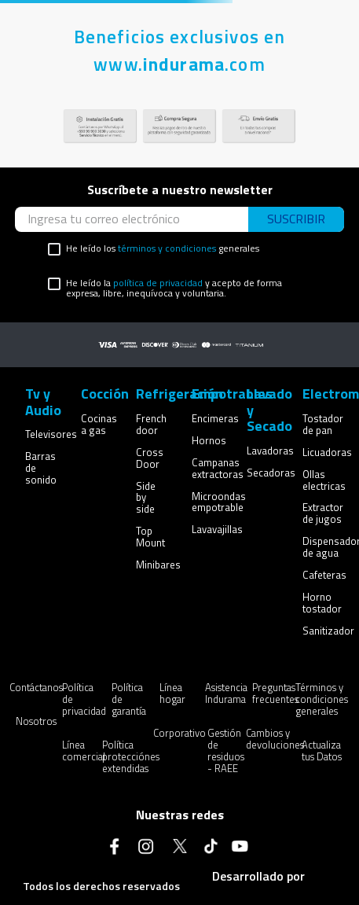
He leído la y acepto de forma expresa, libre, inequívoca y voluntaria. (174, 289)
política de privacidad (158, 282)
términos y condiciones (167, 248)
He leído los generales (162, 248)
